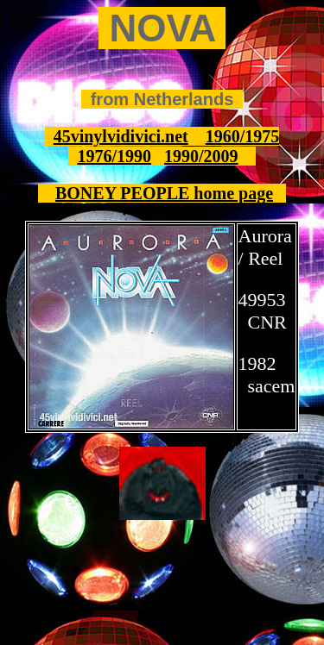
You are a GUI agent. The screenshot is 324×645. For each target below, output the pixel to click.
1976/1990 (114, 156)
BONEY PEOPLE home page (164, 193)
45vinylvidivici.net (121, 136)
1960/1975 (243, 136)
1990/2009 (201, 156)
